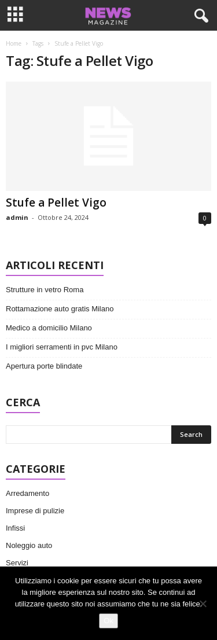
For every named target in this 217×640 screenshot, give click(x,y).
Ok (108, 620)
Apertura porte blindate (44, 366)
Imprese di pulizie (35, 510)
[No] (202, 603)
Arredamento (27, 493)
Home (13, 43)
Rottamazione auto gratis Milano (59, 308)
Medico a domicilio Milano (49, 327)
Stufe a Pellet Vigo (56, 202)
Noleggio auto (29, 545)
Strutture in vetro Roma (44, 289)
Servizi (17, 562)
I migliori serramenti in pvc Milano (61, 347)
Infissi (15, 528)
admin (17, 217)
